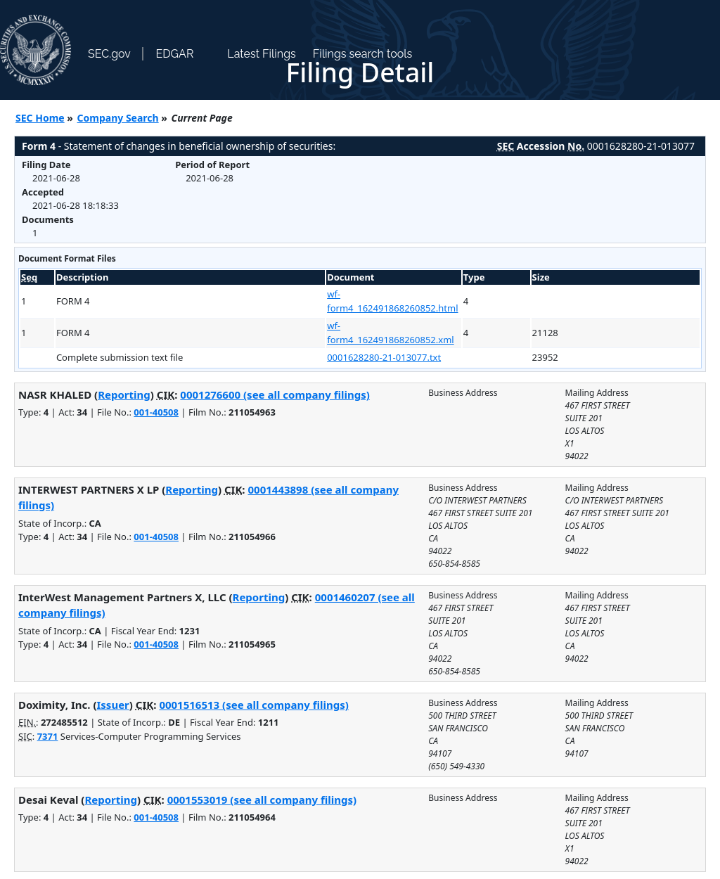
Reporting (124, 394)
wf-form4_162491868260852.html (392, 301)
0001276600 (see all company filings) (274, 394)
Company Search (118, 117)
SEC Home (40, 117)
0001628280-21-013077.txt (384, 357)
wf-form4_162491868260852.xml (390, 332)
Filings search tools (363, 53)
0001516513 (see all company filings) (253, 705)
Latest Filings (261, 53)
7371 (47, 736)
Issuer (113, 705)
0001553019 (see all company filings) (261, 800)
